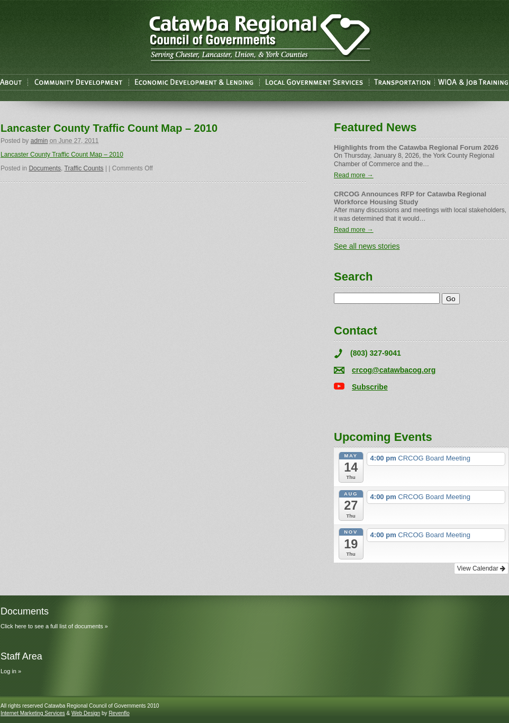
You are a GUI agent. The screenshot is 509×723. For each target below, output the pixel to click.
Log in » (11, 671)
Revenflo (118, 713)
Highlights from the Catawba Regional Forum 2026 (416, 147)
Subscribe (370, 387)
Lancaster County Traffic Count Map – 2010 (62, 154)
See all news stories (367, 246)
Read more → (354, 175)
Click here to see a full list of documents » (54, 626)
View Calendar (481, 568)
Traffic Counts (84, 168)
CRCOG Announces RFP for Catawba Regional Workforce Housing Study (410, 198)
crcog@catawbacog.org (393, 370)
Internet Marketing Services (33, 713)
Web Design (85, 713)
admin (39, 140)
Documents (45, 168)
